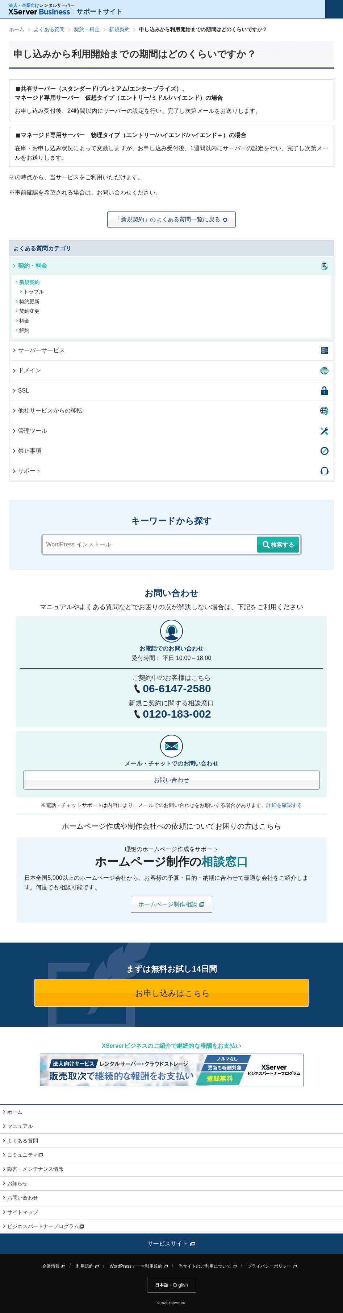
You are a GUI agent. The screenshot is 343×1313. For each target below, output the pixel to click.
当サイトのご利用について (208, 1266)
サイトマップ (22, 1212)
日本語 (161, 1285)
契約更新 (28, 301)
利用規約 (87, 1266)
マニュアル (20, 1126)
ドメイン (27, 370)
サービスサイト (171, 1243)
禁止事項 (27, 451)
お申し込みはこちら (171, 993)
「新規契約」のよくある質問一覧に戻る (171, 219)
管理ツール (29, 431)
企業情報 (54, 1266)
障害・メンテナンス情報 (35, 1169)
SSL (20, 390)
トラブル (32, 292)
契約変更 (28, 311)
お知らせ (17, 1183)
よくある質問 (22, 1141)
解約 (22, 330)
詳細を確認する (284, 805)
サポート (27, 471)
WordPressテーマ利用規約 (139, 1266)
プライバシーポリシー (272, 1266)
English (180, 1285)
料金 (22, 321)
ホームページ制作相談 (171, 904)
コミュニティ (25, 1155)
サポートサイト (65, 11)
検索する (278, 545)
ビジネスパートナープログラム (45, 1226)
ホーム (14, 1112)
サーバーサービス (38, 350)
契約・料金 (29, 266)
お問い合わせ (171, 780)
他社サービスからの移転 (47, 410)
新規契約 (28, 282)
